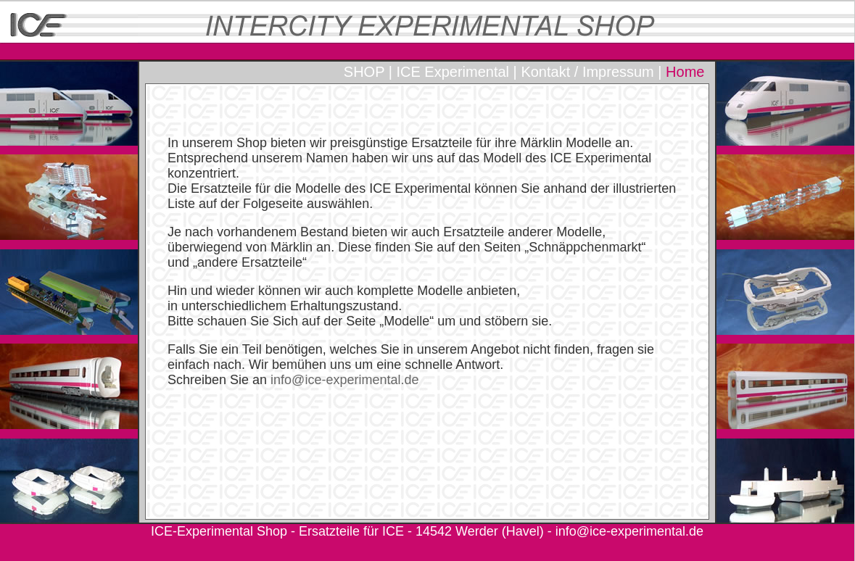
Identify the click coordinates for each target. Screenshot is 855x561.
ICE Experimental (452, 72)
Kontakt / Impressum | (591, 72)
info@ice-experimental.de (629, 531)
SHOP (364, 72)
